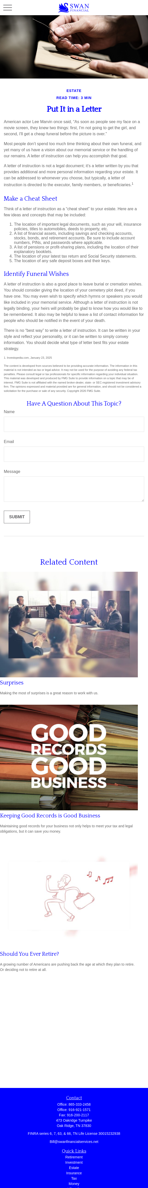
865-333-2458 (80, 1104)
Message (12, 471)
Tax (74, 1178)
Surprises (12, 683)
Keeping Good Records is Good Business (50, 816)
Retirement (74, 1157)
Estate (74, 1168)
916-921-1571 (80, 1110)
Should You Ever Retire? (29, 954)
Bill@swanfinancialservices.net (74, 1142)
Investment (74, 1162)
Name (9, 412)
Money (74, 1184)
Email (9, 441)
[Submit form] (17, 517)
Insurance (74, 1173)
